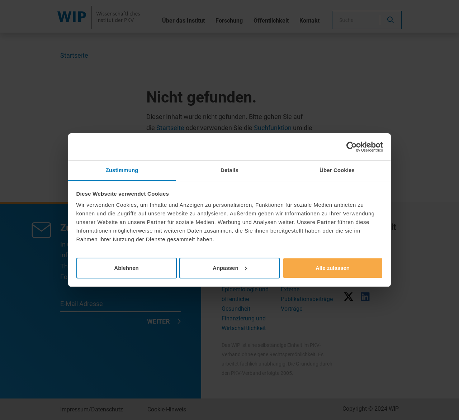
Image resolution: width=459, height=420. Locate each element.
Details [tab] (229, 170)
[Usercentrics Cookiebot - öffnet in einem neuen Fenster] (351, 147)
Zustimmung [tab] (122, 170)
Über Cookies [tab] (337, 170)
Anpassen (230, 268)
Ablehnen (126, 268)
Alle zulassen (333, 268)
